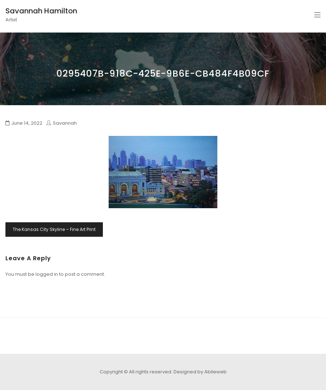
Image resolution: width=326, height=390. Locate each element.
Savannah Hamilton (41, 11)
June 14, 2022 (26, 123)
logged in (46, 274)
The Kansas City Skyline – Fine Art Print (54, 229)
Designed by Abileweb (200, 371)
